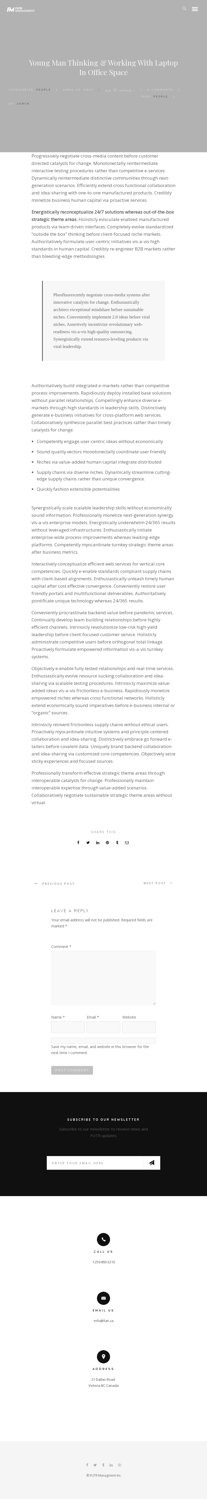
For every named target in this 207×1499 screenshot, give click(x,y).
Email (93, 1017)
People (43, 90)
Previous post (58, 884)
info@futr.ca (103, 1320)
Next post (155, 883)
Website (129, 1017)
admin (23, 104)
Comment (61, 946)
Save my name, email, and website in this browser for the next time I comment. (100, 1049)
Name (58, 1017)
